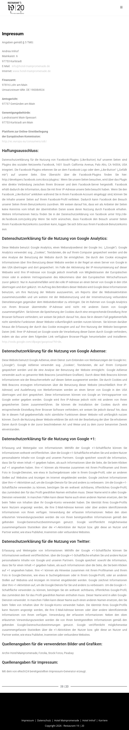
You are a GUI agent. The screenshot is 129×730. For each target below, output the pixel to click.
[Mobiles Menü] (121, 7)
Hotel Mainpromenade (66, 720)
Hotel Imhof (88, 720)
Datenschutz (44, 720)
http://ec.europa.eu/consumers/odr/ (24, 141)
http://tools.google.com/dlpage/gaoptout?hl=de (31, 341)
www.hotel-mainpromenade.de (32, 71)
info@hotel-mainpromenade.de (31, 66)
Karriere (103, 720)
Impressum (27, 720)
